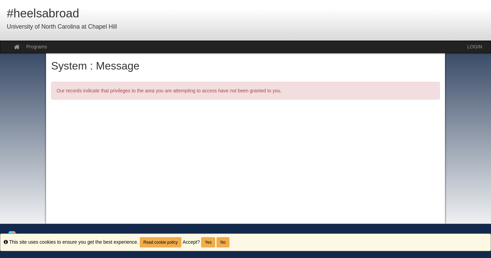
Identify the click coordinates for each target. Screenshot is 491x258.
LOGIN (474, 46)
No (222, 242)
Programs (36, 46)
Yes (208, 242)
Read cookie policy (161, 242)
